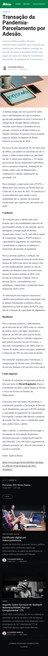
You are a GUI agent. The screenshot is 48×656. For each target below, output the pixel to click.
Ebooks (26, 4)
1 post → (7, 496)
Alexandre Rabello (16, 67)
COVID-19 (6, 12)
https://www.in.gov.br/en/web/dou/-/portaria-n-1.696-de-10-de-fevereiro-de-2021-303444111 (23, 466)
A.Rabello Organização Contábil (21, 643)
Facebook (24, 647)
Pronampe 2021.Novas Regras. (16, 485)
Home (17, 4)
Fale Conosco (39, 4)
